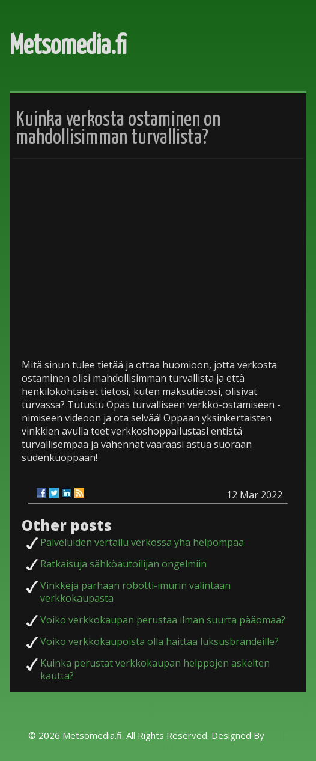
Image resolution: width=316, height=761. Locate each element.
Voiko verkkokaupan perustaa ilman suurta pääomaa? (162, 619)
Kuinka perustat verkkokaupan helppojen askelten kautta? (155, 669)
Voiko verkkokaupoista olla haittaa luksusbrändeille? (159, 641)
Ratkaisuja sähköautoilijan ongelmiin (123, 563)
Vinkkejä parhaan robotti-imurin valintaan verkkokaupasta (135, 592)
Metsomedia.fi (68, 47)
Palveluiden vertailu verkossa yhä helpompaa (142, 542)
